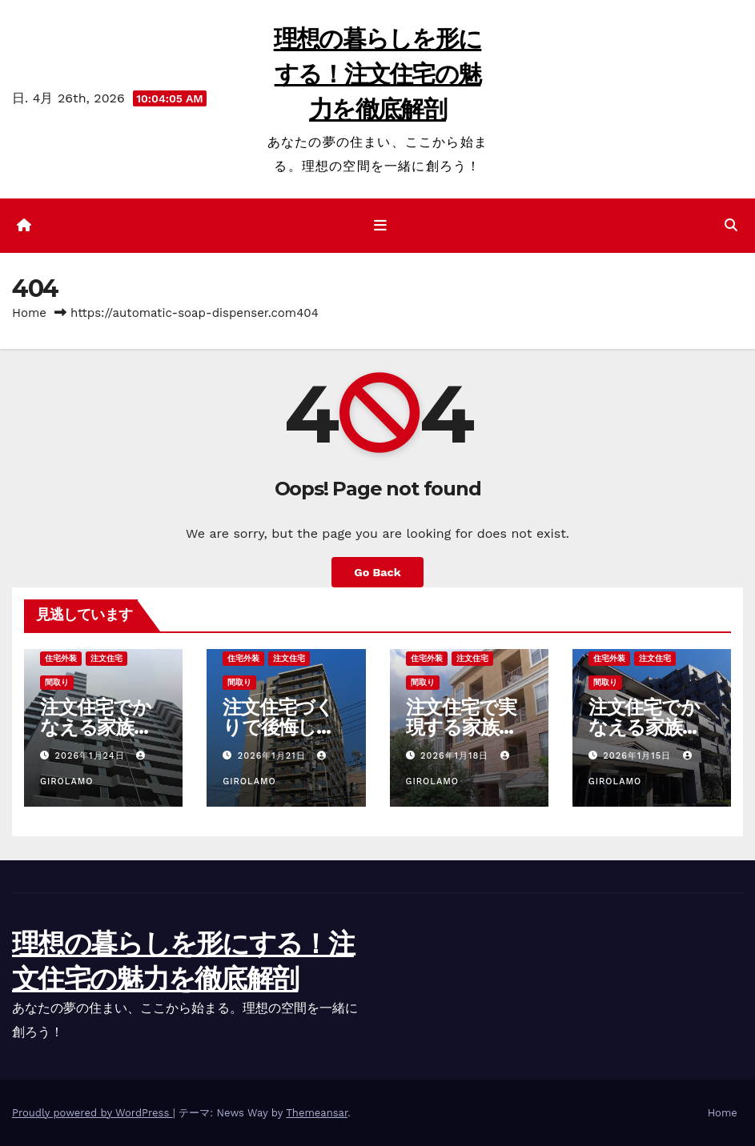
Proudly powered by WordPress (92, 1113)
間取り (57, 682)
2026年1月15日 (638, 756)
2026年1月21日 (273, 756)
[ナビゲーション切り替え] (380, 225)
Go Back (377, 572)
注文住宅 (106, 658)
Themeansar (316, 1113)
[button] (731, 225)
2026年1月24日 (92, 756)
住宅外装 (61, 658)
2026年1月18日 (456, 756)
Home (29, 313)
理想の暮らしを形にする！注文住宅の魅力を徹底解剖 (378, 74)
